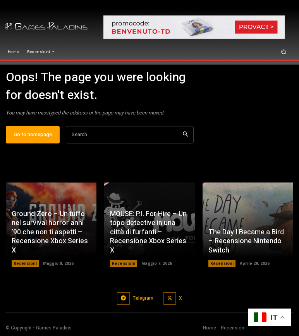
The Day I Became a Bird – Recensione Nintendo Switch (246, 241)
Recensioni (25, 263)
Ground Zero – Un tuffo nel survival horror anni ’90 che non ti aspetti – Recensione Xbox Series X (50, 232)
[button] (283, 51)
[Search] (185, 134)
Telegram (143, 298)
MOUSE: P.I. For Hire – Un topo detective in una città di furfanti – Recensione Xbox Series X (148, 232)
